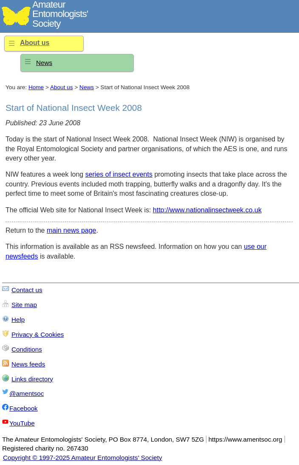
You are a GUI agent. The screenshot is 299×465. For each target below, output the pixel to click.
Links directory (32, 379)
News (44, 62)
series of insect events (118, 174)
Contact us (26, 289)
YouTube (22, 423)
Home (36, 87)
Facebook (23, 408)
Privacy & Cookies (37, 334)
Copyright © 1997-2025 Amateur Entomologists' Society (82, 457)
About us (34, 42)
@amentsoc (26, 393)
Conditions (26, 349)
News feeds (28, 364)
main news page (71, 230)
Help (18, 319)
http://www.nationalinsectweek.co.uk (207, 210)
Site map (24, 304)
